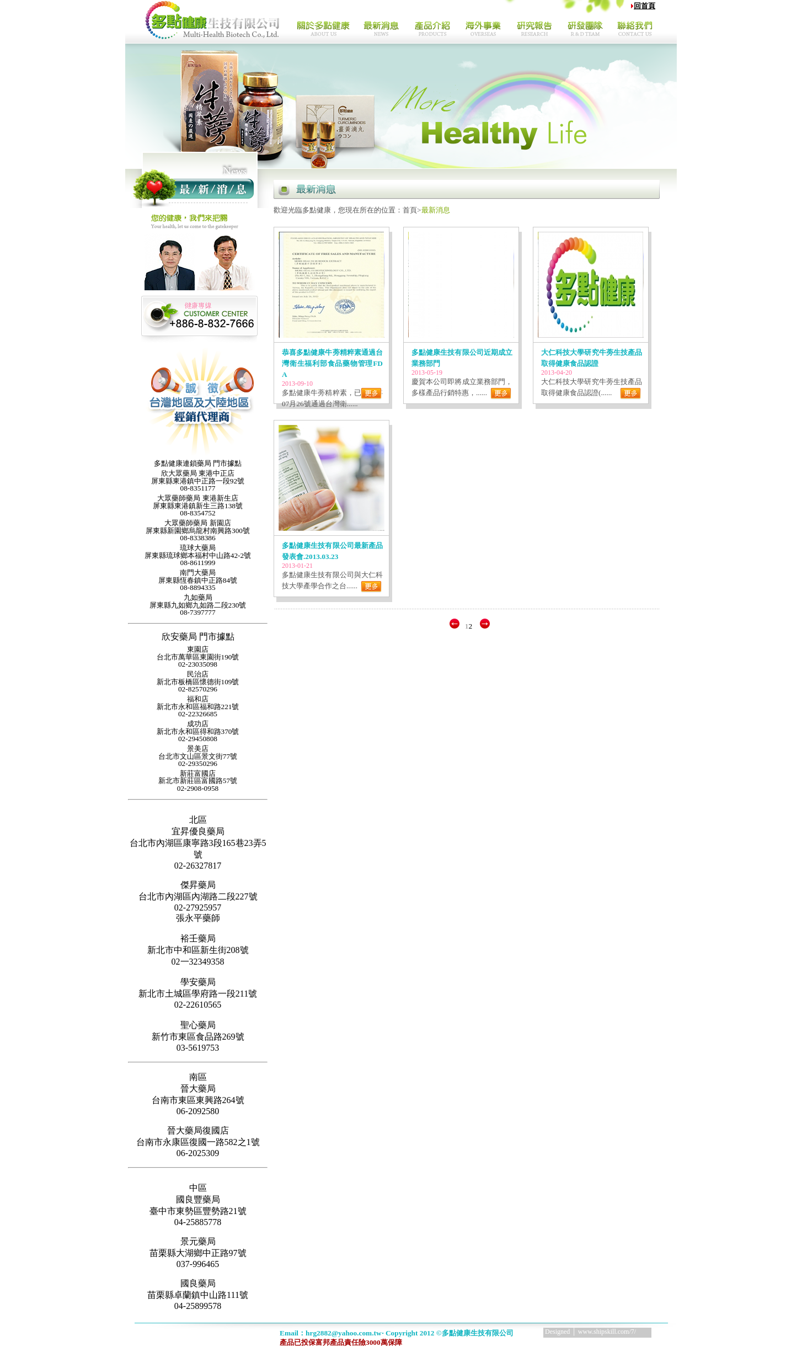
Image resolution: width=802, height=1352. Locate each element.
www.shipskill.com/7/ (607, 1331)
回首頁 (644, 6)
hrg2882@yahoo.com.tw (344, 1333)
